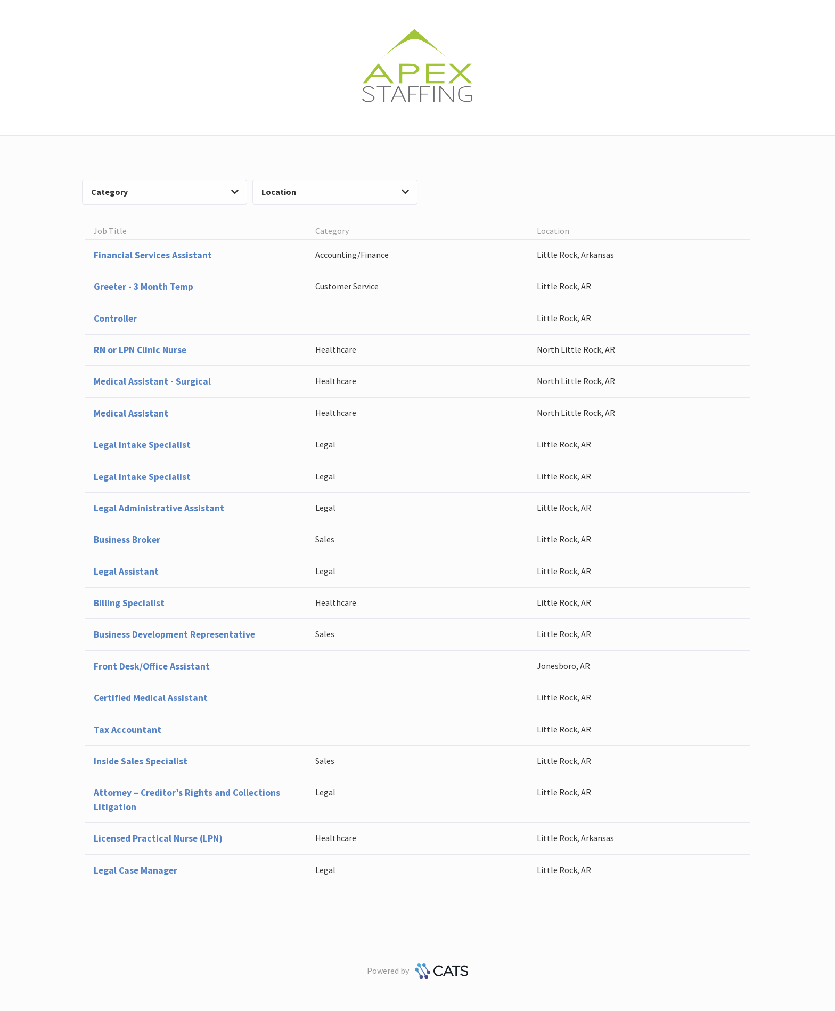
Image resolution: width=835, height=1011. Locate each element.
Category (165, 191)
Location (335, 191)
